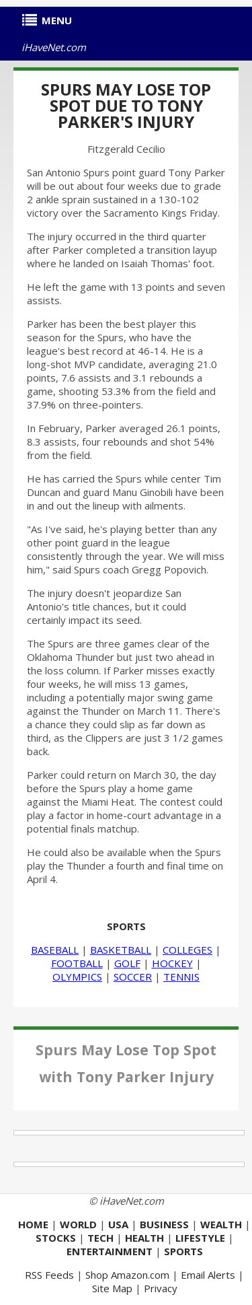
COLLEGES (187, 949)
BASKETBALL (120, 949)
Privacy (160, 1288)
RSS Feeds (49, 1274)
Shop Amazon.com (127, 1274)
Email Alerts (208, 1274)
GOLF (127, 963)
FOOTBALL (77, 963)
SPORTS (126, 926)
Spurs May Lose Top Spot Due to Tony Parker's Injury (126, 105)
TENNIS (181, 976)
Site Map (112, 1288)
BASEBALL (55, 949)
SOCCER (133, 976)
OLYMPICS (77, 976)
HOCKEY (172, 963)
